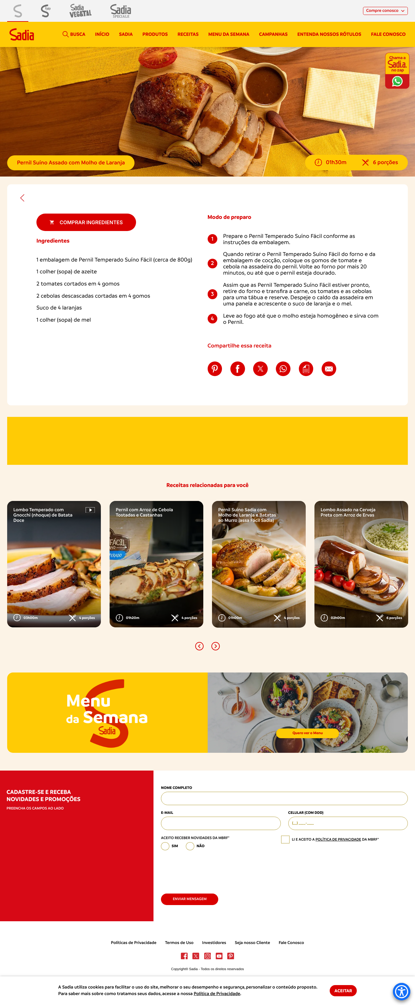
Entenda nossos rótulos (329, 34)
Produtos (155, 34)
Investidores (214, 943)
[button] (199, 646)
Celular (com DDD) (305, 813)
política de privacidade (338, 839)
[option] (54, 564)
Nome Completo (176, 788)
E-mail (167, 813)
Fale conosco (388, 34)
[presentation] (208, 869)
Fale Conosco (291, 943)
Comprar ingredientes (86, 222)
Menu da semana (228, 34)
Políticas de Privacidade (133, 943)
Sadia (126, 34)
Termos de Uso (179, 943)
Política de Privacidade (217, 993)
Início (102, 34)
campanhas (273, 34)
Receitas (188, 34)
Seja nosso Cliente (252, 943)
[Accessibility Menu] (401, 991)
